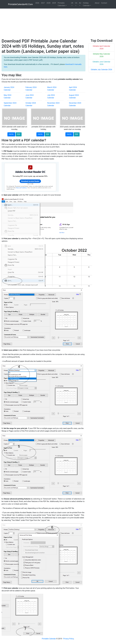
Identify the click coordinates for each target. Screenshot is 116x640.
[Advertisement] (58, 24)
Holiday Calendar (86, 4)
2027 (43, 3)
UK (72, 3)
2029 (54, 3)
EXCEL (11, 134)
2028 (48, 3)
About (97, 3)
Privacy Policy (68, 639)
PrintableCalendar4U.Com (20, 4)
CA (76, 3)
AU (80, 3)
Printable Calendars (61, 4)
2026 (37, 3)
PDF (18, 134)
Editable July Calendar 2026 (101, 70)
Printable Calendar (49, 639)
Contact (104, 3)
